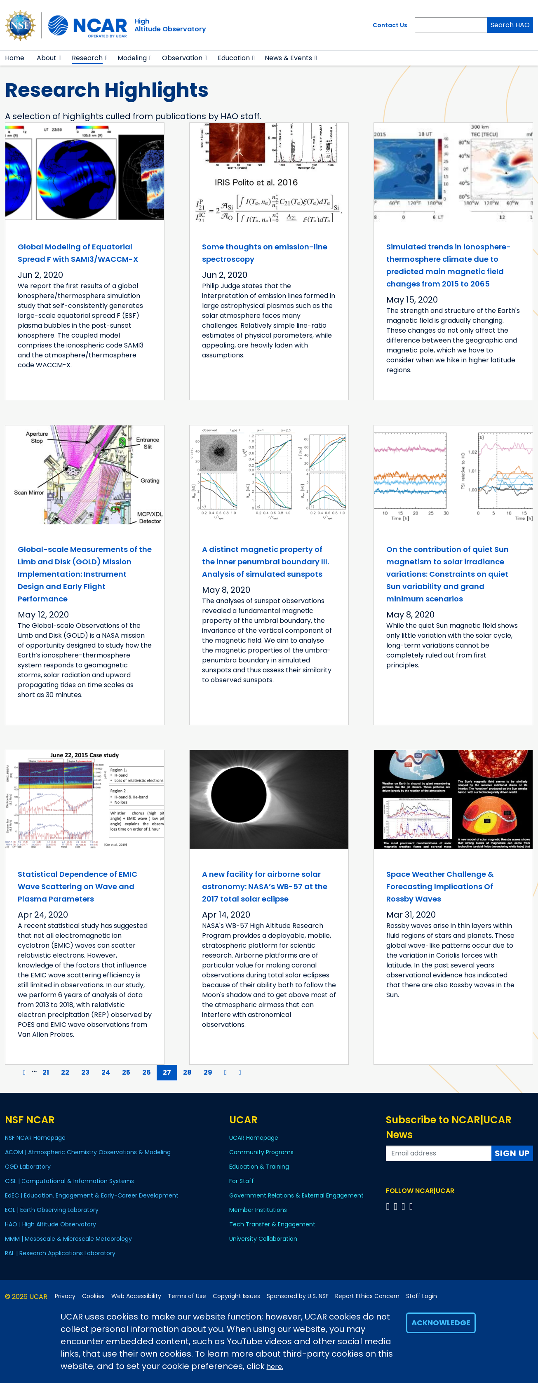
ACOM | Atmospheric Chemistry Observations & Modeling (88, 1152)
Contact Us (390, 25)
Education (234, 58)
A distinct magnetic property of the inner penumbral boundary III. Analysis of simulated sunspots (265, 561)
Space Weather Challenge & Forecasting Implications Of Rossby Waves (439, 886)
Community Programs (261, 1152)
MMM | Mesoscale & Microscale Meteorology (68, 1239)
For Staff (241, 1181)
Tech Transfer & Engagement (272, 1224)
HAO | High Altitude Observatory (50, 1224)
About (46, 58)
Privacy (65, 1296)
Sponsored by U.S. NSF (298, 1296)
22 (68, 1072)
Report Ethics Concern (367, 1296)
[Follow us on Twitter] (397, 1206)
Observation (182, 58)
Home (14, 58)
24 (108, 1072)
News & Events (288, 58)
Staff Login (421, 1296)
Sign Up (512, 1153)
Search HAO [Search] (510, 25)
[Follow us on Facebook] (389, 1206)
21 (48, 1072)
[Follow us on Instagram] (405, 1206)
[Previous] (24, 1072)
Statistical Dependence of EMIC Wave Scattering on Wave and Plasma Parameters (77, 886)
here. (275, 1366)
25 (129, 1072)
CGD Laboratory (28, 1166)
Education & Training (259, 1166)
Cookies (93, 1296)
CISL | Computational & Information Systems (69, 1181)
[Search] (451, 25)
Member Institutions (258, 1210)
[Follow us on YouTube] (412, 1206)
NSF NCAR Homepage (35, 1138)
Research (87, 58)
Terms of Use (187, 1296)
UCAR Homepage (253, 1138)
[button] (60, 58)
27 (169, 1072)
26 (149, 1072)
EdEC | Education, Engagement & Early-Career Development (92, 1195)
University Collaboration (263, 1239)
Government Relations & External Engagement (296, 1195)
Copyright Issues (236, 1296)
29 (210, 1072)
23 (88, 1072)
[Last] (240, 1072)
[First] (11, 1072)
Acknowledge (440, 1322)
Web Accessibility (136, 1296)
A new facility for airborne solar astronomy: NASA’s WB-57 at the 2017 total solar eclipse (264, 886)
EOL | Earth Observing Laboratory (52, 1210)
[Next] (225, 1072)
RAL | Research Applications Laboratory (60, 1253)
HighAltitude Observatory (170, 25)
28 (190, 1072)
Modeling (132, 58)
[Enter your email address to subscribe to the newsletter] (438, 1153)
